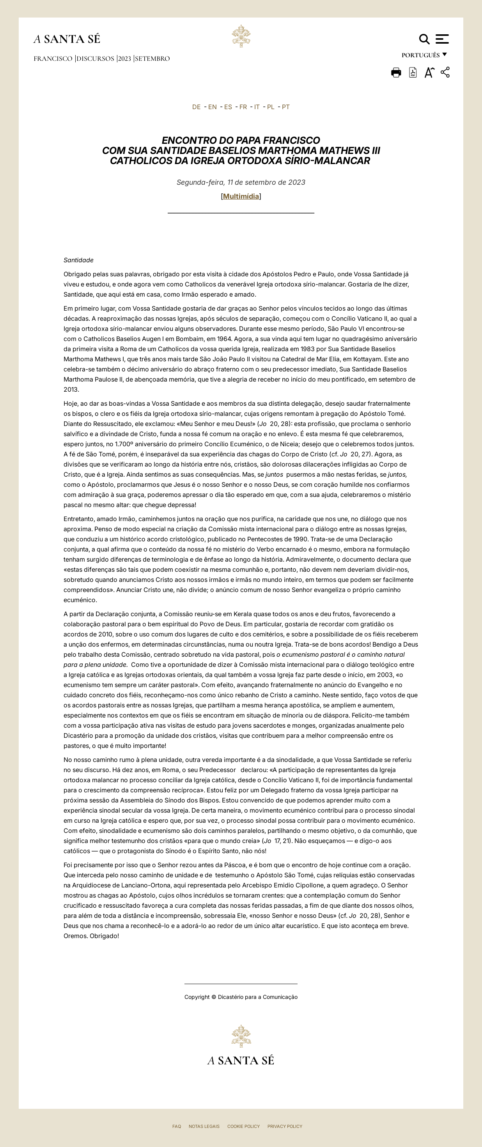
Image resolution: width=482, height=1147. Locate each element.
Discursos (96, 58)
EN (212, 107)
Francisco (54, 58)
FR (243, 107)
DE (196, 107)
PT (286, 107)
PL (271, 107)
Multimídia (241, 196)
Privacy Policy (285, 1126)
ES (228, 107)
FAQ (176, 1126)
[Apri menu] (441, 39)
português (420, 57)
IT (257, 107)
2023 (125, 58)
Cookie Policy (243, 1126)
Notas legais (204, 1126)
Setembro (152, 58)
